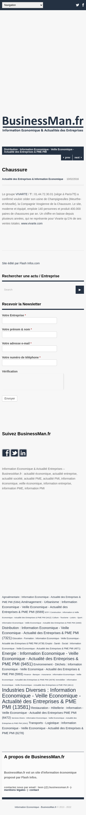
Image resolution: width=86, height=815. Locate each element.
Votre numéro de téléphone (21, 357)
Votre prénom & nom (17, 329)
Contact (34, 789)
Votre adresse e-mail (17, 343)
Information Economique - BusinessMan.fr (36, 807)
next (78, 157)
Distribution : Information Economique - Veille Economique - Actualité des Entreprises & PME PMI (39, 150)
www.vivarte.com (31, 223)
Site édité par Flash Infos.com (21, 263)
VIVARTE (22, 194)
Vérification (9, 371)
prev (66, 157)
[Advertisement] (43, 61)
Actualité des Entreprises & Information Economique (32, 179)
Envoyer (9, 398)
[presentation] (32, 381)
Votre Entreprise (14, 315)
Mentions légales (14, 789)
